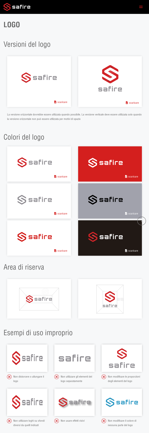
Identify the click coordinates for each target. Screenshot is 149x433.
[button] (141, 221)
